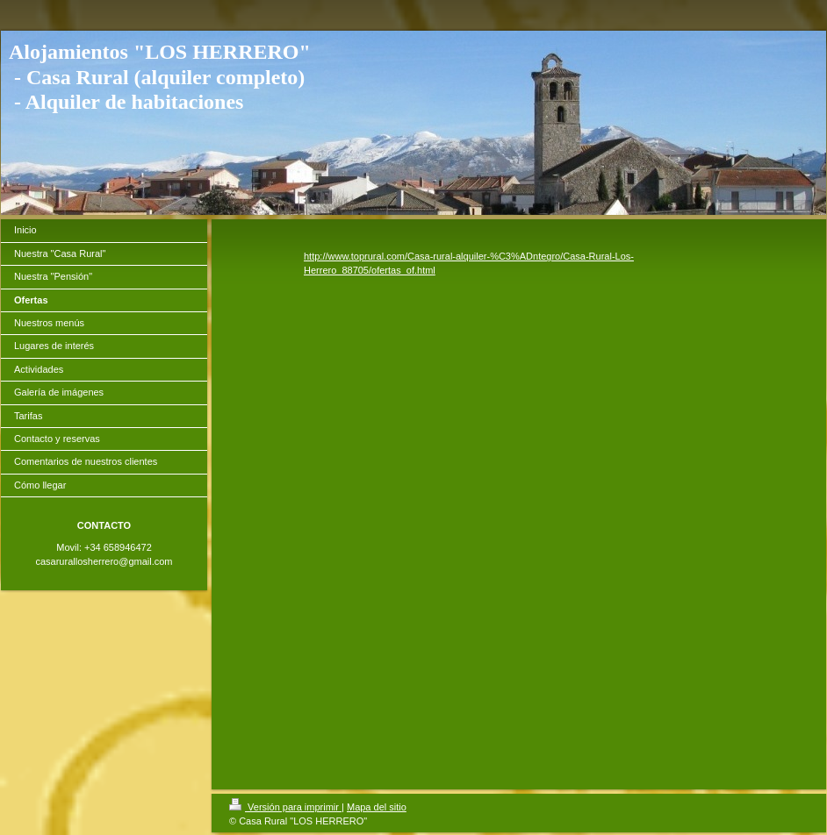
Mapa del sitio (376, 807)
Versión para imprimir (285, 807)
